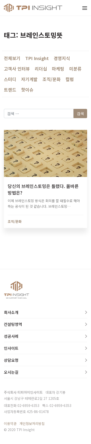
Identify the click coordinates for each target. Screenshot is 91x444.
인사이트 (11, 348)
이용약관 (10, 423)
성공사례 (11, 336)
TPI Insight (37, 58)
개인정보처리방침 (32, 423)
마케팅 (58, 68)
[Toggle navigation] (84, 7)
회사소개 (11, 312)
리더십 (41, 68)
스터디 (10, 79)
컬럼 (70, 79)
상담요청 (11, 360)
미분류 (75, 68)
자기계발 (29, 79)
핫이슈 (27, 89)
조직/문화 (51, 79)
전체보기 (12, 58)
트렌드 (10, 89)
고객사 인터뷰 (17, 68)
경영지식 (62, 58)
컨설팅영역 (13, 324)
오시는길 (11, 372)
